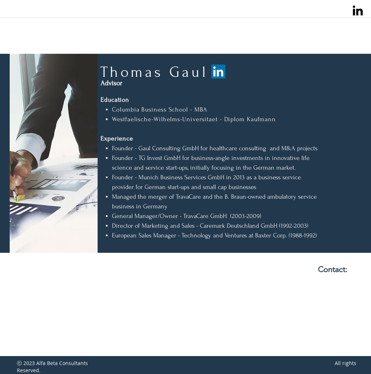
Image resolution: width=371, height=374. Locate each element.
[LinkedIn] (218, 72)
